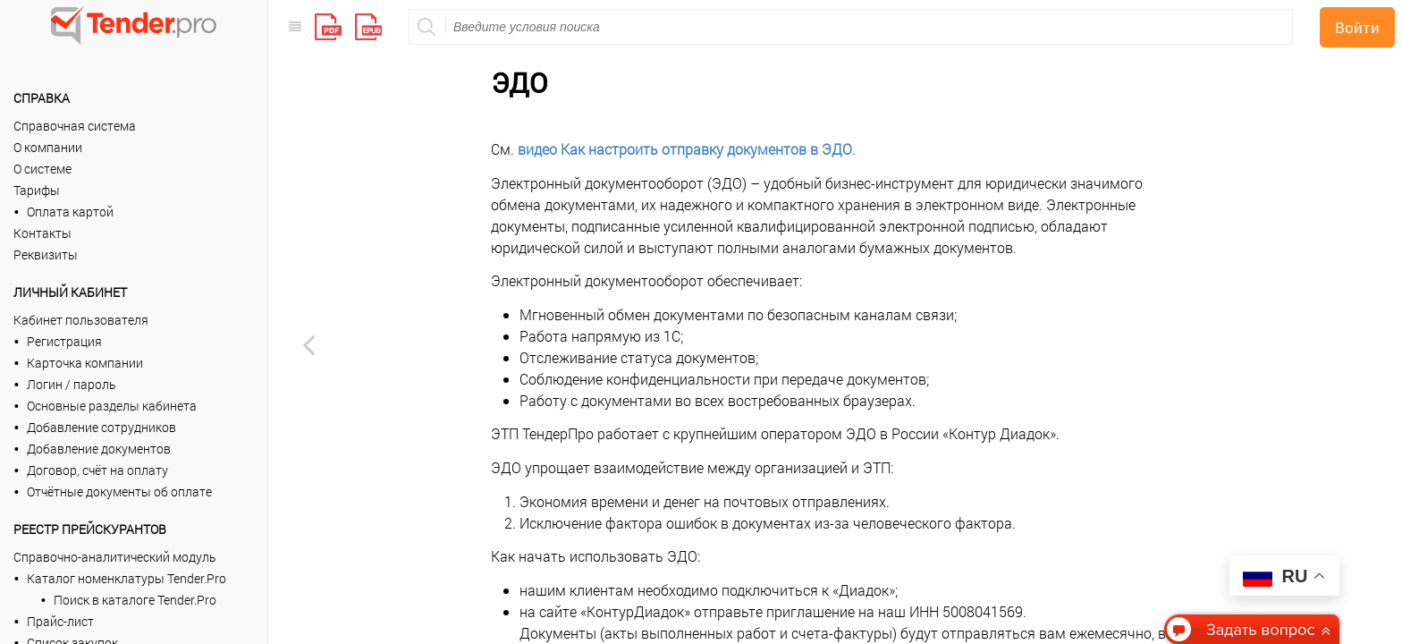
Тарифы (36, 190)
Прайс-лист (60, 621)
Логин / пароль (71, 384)
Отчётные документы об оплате (119, 491)
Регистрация (64, 341)
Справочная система (74, 125)
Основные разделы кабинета (112, 405)
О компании (47, 147)
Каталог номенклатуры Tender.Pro (126, 578)
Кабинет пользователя (80, 319)
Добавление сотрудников (101, 427)
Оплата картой (70, 211)
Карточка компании (85, 362)
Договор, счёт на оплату (97, 470)
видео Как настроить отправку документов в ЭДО (685, 50)
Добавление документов (99, 448)
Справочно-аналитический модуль (114, 556)
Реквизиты (45, 254)
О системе (42, 168)
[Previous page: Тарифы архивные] (308, 344)
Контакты (42, 233)
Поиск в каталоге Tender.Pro (135, 599)
